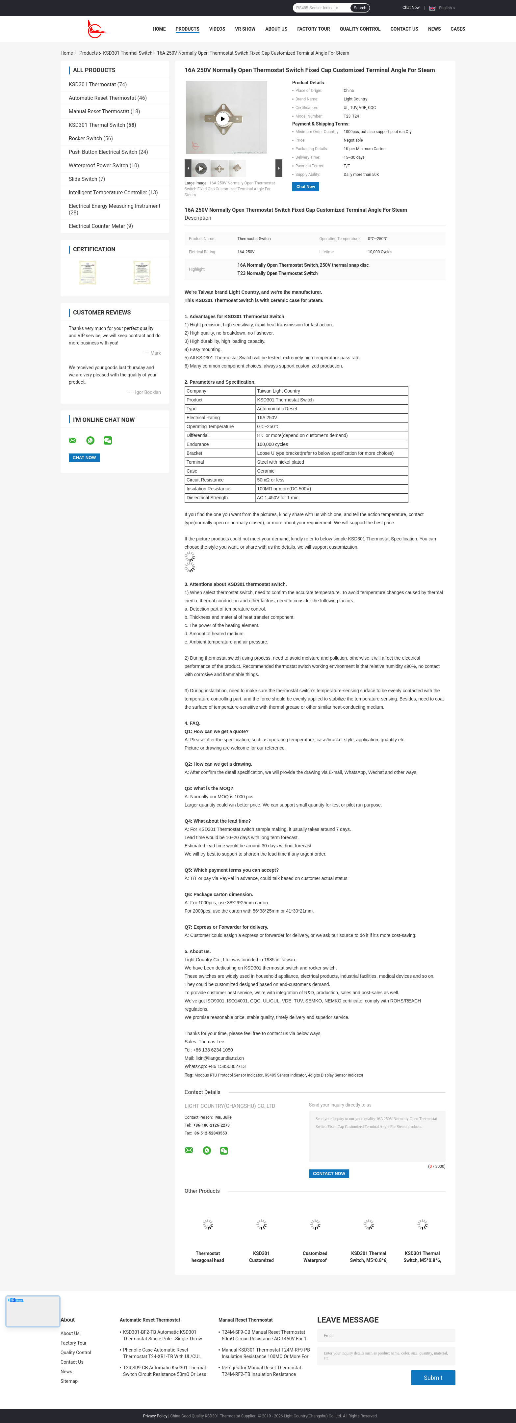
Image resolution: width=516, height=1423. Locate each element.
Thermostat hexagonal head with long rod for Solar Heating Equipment (208, 1257)
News (434, 29)
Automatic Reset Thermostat (102, 98)
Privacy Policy (155, 1416)
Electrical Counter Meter (97, 226)
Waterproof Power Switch (98, 165)
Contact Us (404, 29)
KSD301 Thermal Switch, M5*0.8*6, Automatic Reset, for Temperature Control (422, 1257)
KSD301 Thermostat (92, 84)
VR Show (245, 29)
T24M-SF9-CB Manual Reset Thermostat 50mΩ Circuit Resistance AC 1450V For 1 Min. (264, 1336)
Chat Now (411, 7)
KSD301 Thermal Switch (127, 53)
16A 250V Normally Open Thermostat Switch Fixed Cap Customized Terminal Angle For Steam (230, 189)
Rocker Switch (85, 138)
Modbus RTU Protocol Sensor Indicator (228, 1075)
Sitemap (69, 1381)
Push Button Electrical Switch (103, 152)
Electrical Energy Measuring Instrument (114, 206)
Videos (217, 29)
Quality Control (360, 29)
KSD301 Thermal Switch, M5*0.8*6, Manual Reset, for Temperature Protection (368, 1257)
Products (187, 29)
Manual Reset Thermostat (99, 111)
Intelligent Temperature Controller (108, 192)
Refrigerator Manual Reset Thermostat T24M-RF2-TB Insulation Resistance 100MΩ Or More (261, 1372)
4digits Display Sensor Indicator (335, 1075)
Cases (458, 29)
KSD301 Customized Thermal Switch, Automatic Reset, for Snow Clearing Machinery (261, 1257)
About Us (276, 29)
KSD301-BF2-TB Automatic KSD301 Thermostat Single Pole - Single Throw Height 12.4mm (162, 1336)
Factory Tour (313, 29)
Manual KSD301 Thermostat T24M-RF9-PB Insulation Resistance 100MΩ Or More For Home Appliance (266, 1354)
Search (360, 8)
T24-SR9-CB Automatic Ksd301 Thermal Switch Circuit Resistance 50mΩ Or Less (164, 1371)
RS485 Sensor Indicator (285, 1075)
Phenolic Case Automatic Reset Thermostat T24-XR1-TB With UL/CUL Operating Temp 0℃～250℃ (162, 1354)
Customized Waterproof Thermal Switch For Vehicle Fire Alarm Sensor (315, 1257)
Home (159, 29)
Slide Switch (83, 179)
